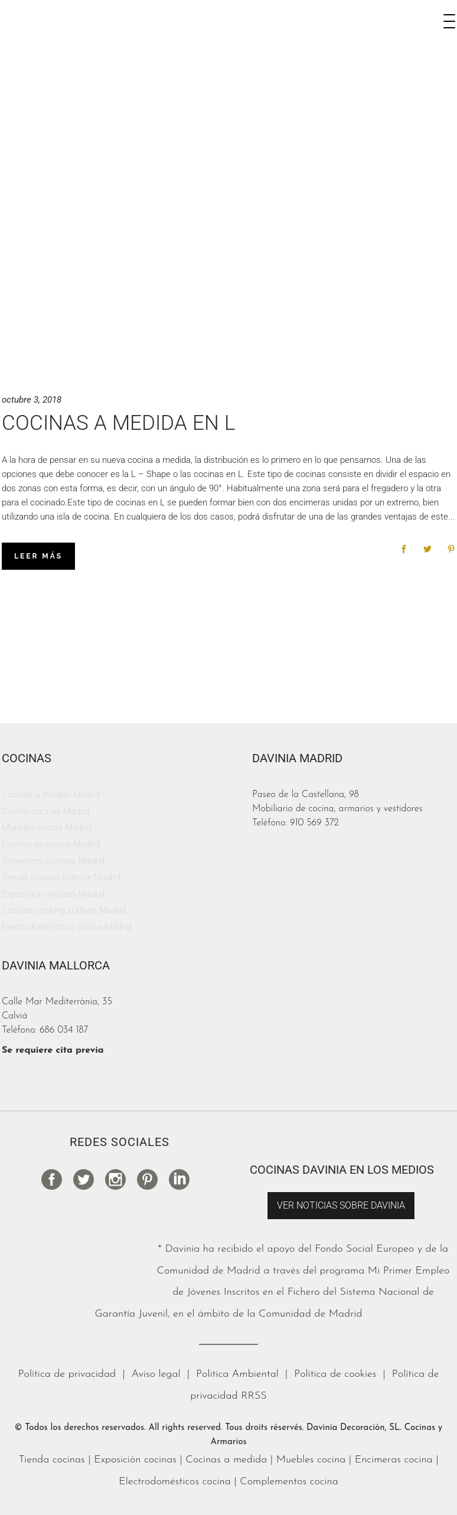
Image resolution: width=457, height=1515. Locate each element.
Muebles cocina (311, 1459)
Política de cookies (335, 1374)
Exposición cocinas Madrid (53, 894)
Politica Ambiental (237, 1374)
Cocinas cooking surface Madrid (64, 910)
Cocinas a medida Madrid (51, 794)
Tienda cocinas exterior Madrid (61, 877)
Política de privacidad (67, 1374)
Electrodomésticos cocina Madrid (66, 927)
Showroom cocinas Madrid (53, 861)
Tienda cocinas (51, 1459)
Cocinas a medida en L (118, 423)
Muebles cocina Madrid (47, 827)
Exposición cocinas (135, 1459)
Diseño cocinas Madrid (46, 811)
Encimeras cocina (394, 1459)
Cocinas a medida (226, 1459)
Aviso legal (156, 1374)
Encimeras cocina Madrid (51, 844)
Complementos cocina (289, 1481)
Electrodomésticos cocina (175, 1481)
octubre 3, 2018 (31, 399)
